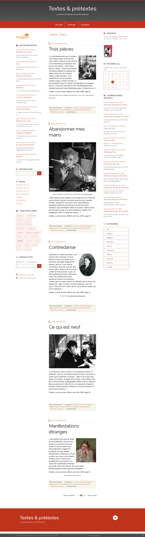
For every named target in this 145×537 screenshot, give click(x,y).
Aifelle (106, 152)
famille (26, 245)
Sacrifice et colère (24, 52)
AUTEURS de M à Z (23, 188)
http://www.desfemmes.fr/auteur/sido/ (76, 296)
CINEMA (19, 197)
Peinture (110, 263)
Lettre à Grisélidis (23, 97)
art (26, 236)
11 (120, 79)
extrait (68, 110)
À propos (85, 25)
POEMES (19, 203)
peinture (20, 216)
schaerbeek (30, 216)
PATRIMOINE (21, 200)
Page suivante (92, 495)
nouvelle (60, 112)
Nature (109, 254)
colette (56, 110)
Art (108, 229)
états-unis (34, 236)
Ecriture (29, 241)
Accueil (58, 25)
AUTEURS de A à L (22, 185)
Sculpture (31, 228)
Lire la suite (123, 38)
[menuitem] (59, 24)
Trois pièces (61, 49)
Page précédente (69, 495)
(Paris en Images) (88, 194)
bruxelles (27, 249)
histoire (19, 220)
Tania (106, 105)
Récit (19, 249)
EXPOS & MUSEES (22, 194)
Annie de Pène (70, 381)
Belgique (110, 238)
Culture (75, 108)
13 (127, 79)
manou (106, 117)
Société (109, 267)
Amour (28, 220)
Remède (19, 88)
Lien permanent (56, 108)
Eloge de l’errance (24, 76)
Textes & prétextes (72, 8)
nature (37, 241)
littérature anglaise (33, 232)
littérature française (24, 224)
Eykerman (108, 164)
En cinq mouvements (25, 145)
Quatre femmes (23, 109)
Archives (72, 25)
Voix (18, 64)
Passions (90, 108)
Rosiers (19, 157)
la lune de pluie (76, 110)
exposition (21, 228)
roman (34, 245)
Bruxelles (110, 242)
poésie (19, 236)
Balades (110, 233)
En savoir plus (96, 535)
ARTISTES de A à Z (23, 191)
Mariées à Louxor (23, 121)
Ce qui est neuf (64, 327)
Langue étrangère (24, 133)
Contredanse (62, 247)
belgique (20, 232)
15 (109, 82)
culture (20, 241)
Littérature (82, 108)
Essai (19, 245)
